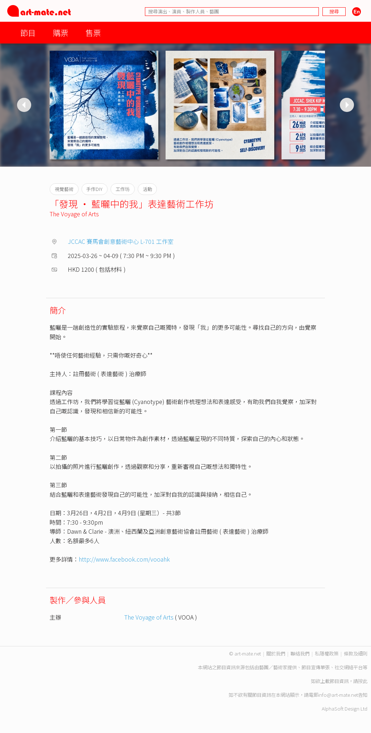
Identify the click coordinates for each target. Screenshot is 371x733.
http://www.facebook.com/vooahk (124, 559)
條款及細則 (355, 653)
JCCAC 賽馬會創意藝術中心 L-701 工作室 (121, 241)
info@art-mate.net (338, 694)
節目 (28, 32)
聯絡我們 (300, 653)
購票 (60, 32)
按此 (362, 681)
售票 (93, 32)
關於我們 (275, 653)
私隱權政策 (326, 653)
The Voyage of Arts (74, 213)
